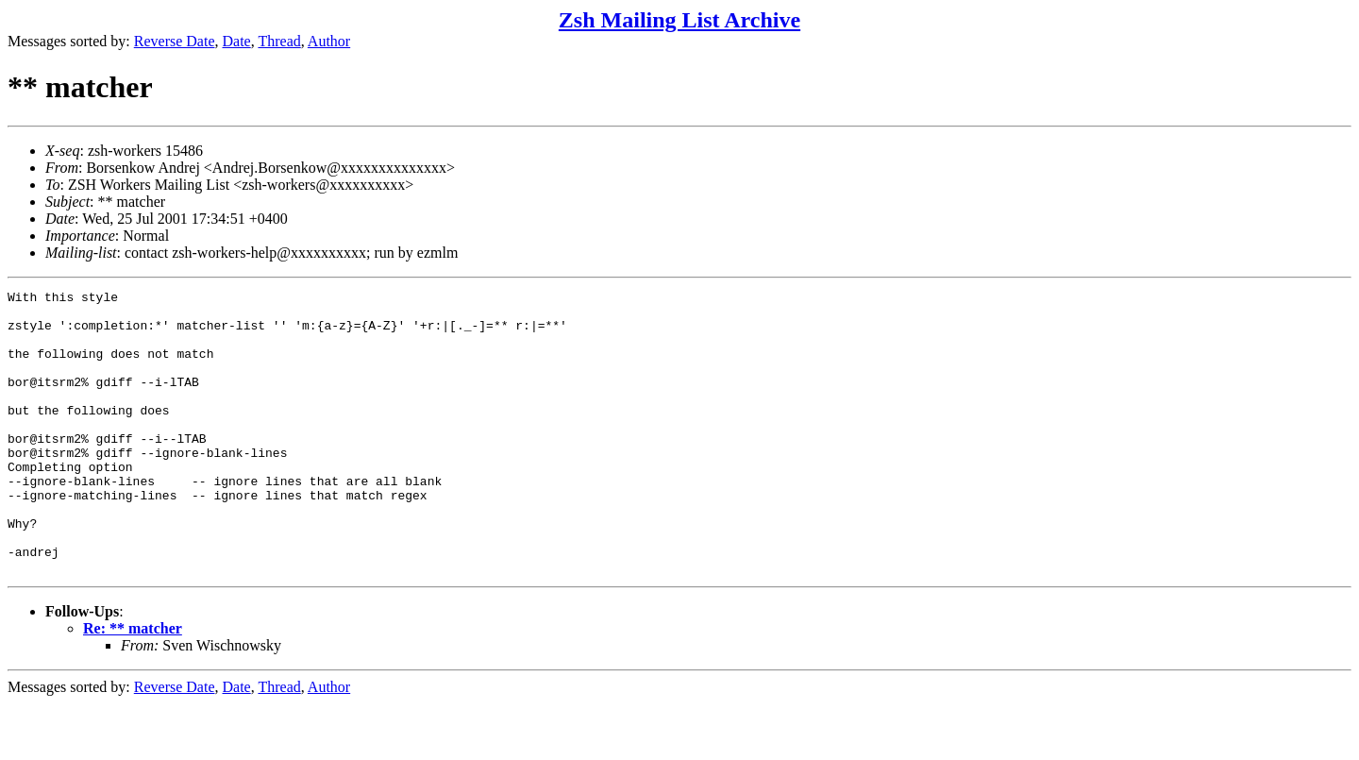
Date (237, 41)
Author (329, 41)
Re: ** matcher (132, 685)
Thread (279, 41)
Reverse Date (174, 41)
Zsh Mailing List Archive (679, 20)
